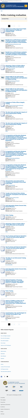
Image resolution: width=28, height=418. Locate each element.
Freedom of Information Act (5, 409)
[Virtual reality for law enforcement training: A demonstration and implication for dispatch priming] (3, 78)
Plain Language (3, 399)
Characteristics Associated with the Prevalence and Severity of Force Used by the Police (15, 182)
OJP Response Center (4, 369)
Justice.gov (2, 413)
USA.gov (2, 411)
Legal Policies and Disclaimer (5, 404)
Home (1, 10)
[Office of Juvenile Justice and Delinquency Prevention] (6, 391)
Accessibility (3, 397)
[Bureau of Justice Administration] (7, 387)
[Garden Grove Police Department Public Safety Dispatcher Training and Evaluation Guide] (3, 32)
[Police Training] (3, 219)
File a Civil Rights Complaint (5, 335)
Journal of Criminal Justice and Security (16, 105)
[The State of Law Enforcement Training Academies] (3, 261)
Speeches (2, 358)
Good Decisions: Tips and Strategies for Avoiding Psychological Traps (15, 313)
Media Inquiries (3, 351)
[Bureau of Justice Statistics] (14, 388)
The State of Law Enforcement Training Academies (15, 258)
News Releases (3, 356)
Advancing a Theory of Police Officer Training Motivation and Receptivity (15, 66)
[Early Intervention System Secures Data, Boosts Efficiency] (3, 209)
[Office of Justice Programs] (3, 6)
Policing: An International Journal (15, 44)
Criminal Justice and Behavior (14, 158)
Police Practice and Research (14, 80)
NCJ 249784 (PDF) (8, 264)
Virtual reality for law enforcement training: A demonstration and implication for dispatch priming (16, 78)
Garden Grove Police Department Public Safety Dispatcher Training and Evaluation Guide (15, 30)
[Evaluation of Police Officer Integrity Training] (3, 106)
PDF (6, 242)
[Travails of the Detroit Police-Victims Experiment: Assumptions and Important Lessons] (3, 197)
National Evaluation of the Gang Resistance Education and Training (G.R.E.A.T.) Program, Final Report (14, 281)
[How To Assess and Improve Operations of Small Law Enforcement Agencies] (3, 239)
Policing (10, 115)
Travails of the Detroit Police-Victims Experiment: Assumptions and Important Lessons (16, 194)
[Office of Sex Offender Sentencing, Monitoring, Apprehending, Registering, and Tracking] (21, 391)
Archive (2, 364)
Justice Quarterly (12, 68)
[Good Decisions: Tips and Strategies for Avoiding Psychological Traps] (3, 316)
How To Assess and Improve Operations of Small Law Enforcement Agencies (15, 236)
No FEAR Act (3, 406)
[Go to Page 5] (19, 26)
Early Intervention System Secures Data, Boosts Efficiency (15, 206)
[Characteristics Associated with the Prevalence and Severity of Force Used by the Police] (3, 184)
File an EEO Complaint (4, 340)
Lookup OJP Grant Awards (5, 366)
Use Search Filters (5, 18)
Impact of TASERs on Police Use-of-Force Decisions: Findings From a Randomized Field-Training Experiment (15, 302)
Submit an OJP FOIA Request (6, 345)
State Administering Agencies (6, 371)
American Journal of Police (14, 197)
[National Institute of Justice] (21, 387)
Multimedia (3, 353)
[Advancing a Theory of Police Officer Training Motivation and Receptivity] (3, 69)
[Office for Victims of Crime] (14, 391)
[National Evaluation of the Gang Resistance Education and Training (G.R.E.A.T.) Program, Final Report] (3, 283)
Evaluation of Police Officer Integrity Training (14, 103)
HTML (6, 61)
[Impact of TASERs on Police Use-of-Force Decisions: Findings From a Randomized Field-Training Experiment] (3, 304)
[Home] (15, 6)
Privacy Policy (3, 402)
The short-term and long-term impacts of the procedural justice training (16, 112)
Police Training (9, 215)
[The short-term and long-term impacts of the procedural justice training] (3, 116)
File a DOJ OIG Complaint (5, 338)
